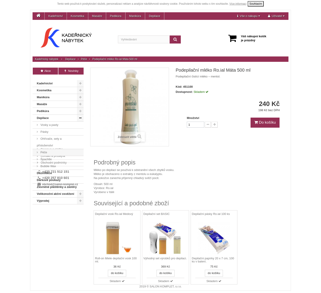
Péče (84, 59)
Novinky (71, 71)
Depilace (154, 16)
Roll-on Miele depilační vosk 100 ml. (116, 260)
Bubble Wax (48, 163)
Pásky (44, 129)
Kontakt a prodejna (52, 216)
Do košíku (265, 122)
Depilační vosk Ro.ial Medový (114, 214)
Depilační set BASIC (156, 214)
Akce (45, 71)
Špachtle (46, 156)
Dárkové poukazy (49, 177)
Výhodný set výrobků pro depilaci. (165, 258)
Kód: (179, 86)
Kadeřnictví (55, 16)
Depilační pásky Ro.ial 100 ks (211, 214)
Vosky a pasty (49, 122)
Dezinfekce (44, 170)
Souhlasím (255, 3)
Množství (193, 118)
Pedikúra (115, 16)
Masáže (97, 16)
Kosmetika (77, 16)
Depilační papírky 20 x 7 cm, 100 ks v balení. (213, 260)
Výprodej (43, 198)
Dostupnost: (184, 92)
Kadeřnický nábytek (46, 59)
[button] (248, 16)
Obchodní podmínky (53, 223)
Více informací (238, 3)
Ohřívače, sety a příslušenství (49, 140)
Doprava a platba (51, 210)
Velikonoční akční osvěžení (55, 191)
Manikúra (135, 16)
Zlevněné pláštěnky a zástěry (57, 184)
